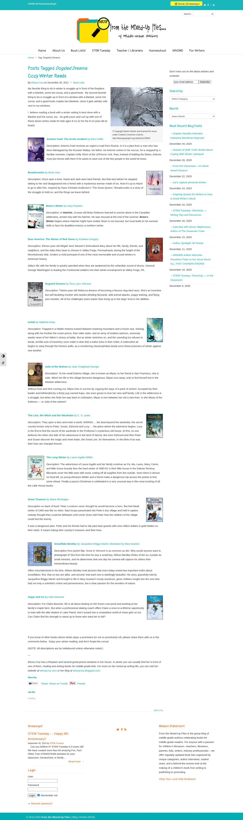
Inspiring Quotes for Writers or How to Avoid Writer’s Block (191, 196)
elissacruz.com (48, 670)
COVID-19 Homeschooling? (42, 4)
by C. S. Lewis (59, 415)
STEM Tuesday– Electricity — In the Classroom (191, 277)
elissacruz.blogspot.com (86, 670)
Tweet (44, 683)
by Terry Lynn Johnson (68, 283)
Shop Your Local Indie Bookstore (177, 779)
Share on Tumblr (58, 683)
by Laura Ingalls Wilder (69, 457)
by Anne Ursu (44, 172)
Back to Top (158, 710)
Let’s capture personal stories (189, 182)
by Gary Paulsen (64, 205)
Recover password (41, 803)
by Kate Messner (46, 596)
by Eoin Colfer (75, 139)
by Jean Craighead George (72, 366)
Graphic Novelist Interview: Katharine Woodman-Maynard (187, 135)
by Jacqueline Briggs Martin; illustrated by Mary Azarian (96, 543)
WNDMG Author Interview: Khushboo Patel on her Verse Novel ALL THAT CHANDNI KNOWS (190, 259)
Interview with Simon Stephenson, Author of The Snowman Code (190, 229)
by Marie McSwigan (48, 499)
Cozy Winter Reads (47, 76)
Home (31, 57)
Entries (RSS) (87, 817)
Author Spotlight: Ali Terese (188, 243)
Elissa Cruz (37, 82)
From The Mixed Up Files (121, 30)
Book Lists (78, 82)
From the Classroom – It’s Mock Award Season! (189, 168)
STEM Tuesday (57, 743)
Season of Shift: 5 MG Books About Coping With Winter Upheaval (191, 152)
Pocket (81, 683)
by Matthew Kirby (41, 322)
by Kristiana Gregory (63, 239)
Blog (74, 817)
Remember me (47, 795)
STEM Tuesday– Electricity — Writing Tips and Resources (188, 212)
